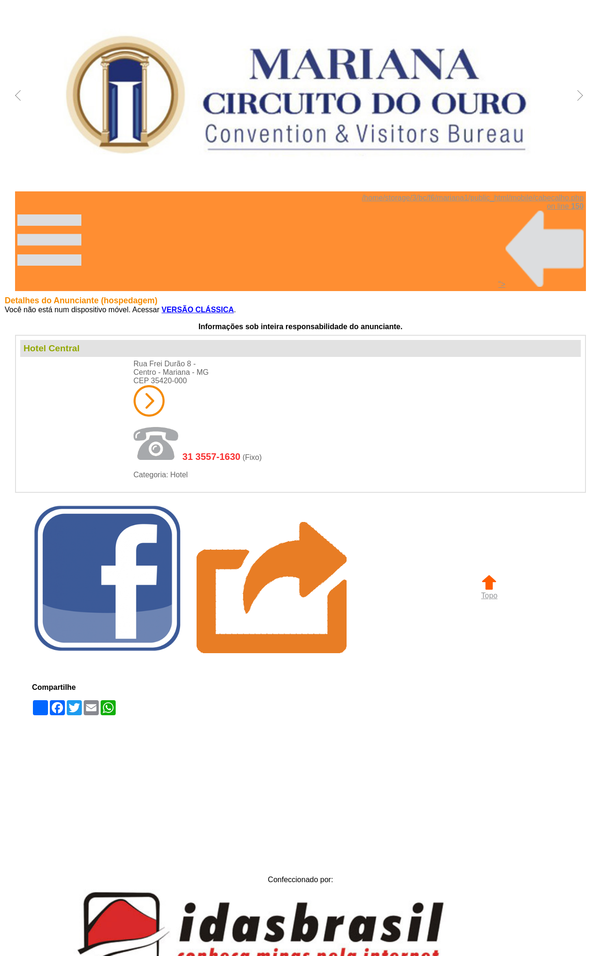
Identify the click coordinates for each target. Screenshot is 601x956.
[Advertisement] (300, 793)
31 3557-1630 (211, 456)
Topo (489, 591)
